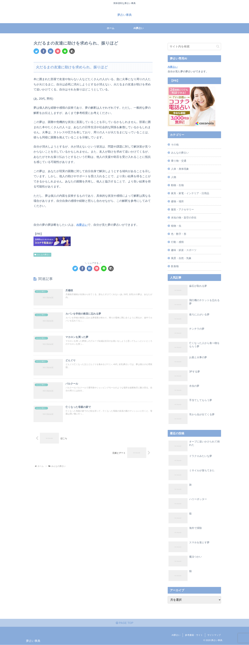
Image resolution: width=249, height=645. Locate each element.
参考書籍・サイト (194, 635)
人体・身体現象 (180, 168)
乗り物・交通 (178, 160)
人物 (173, 177)
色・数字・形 (178, 233)
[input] (194, 46)
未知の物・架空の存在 (183, 217)
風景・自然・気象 (181, 258)
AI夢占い (82, 224)
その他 (175, 144)
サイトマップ (214, 635)
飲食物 (175, 266)
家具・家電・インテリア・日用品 (190, 193)
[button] (72, 51)
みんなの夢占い (42, 254)
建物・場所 (177, 201)
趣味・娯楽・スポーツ (183, 250)
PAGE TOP (124, 623)
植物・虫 (176, 225)
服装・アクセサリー (182, 209)
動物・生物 (177, 185)
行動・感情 (177, 241)
